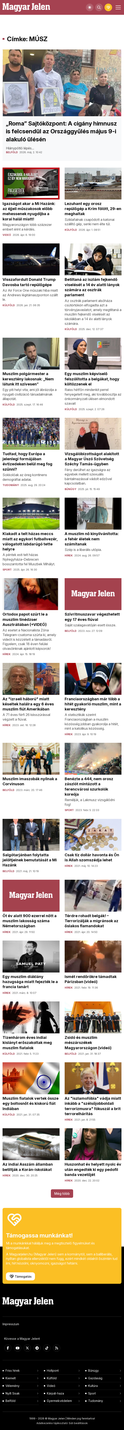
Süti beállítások (78, 1423)
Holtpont (53, 1370)
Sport (92, 1393)
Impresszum (11, 1324)
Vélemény (13, 1386)
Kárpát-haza (55, 1393)
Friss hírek (13, 1370)
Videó (51, 1386)
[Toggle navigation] (117, 7)
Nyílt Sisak (13, 1393)
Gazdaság (95, 1378)
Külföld (52, 1378)
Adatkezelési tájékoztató (52, 1423)
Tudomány (95, 1401)
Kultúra (93, 1386)
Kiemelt (11, 1378)
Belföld (10, 1401)
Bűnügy (93, 1370)
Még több (62, 1193)
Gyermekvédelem (59, 1401)
